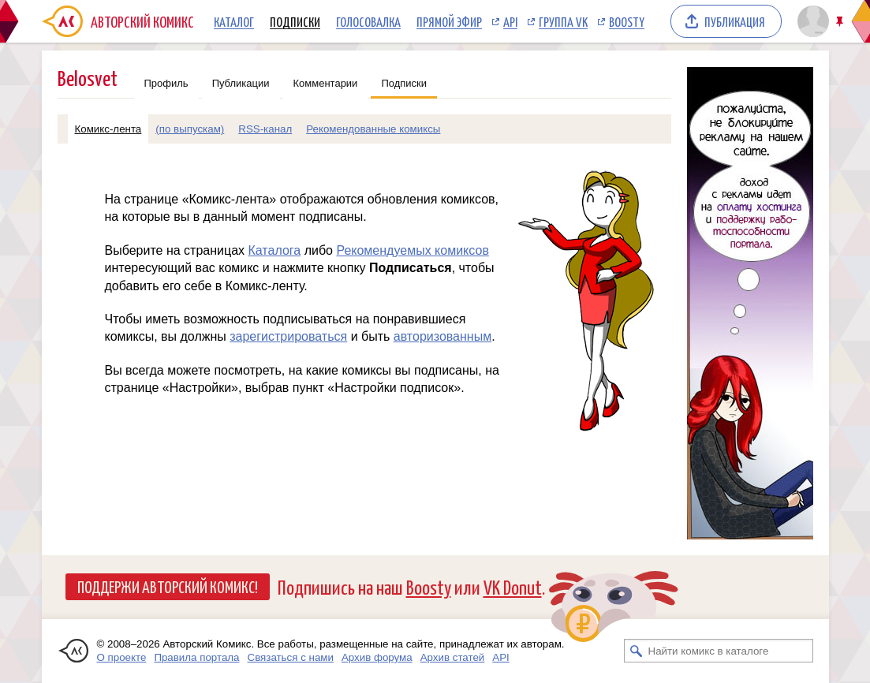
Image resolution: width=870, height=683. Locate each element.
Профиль (166, 83)
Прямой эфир (449, 21)
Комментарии (325, 83)
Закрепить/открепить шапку (841, 22)
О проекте (122, 657)
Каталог (234, 21)
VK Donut (513, 586)
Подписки (295, 21)
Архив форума (377, 657)
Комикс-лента (108, 129)
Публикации (241, 83)
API (510, 21)
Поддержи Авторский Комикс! (167, 586)
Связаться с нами (291, 657)
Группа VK (563, 21)
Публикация (734, 21)
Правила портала (196, 657)
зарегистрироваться (288, 336)
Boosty (626, 21)
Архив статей (452, 657)
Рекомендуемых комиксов (412, 250)
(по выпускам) (189, 129)
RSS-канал (265, 129)
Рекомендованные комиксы (373, 129)
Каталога (274, 250)
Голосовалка (368, 21)
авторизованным (442, 336)
